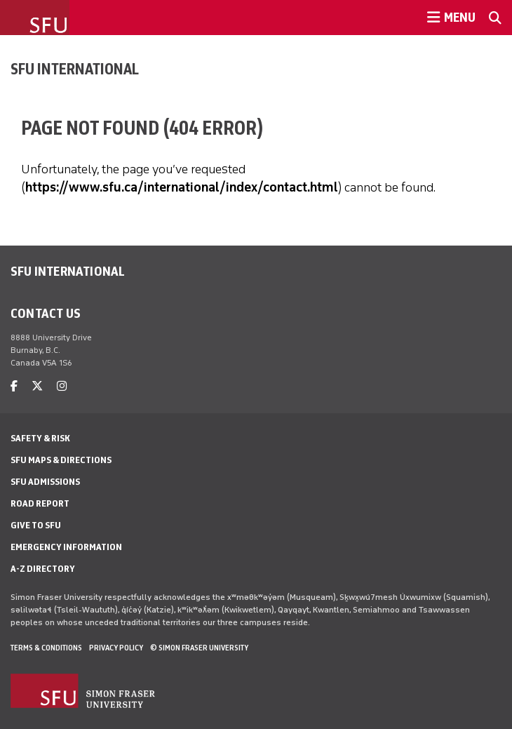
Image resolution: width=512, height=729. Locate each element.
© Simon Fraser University (199, 648)
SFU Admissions (45, 482)
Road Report (40, 503)
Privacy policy (116, 648)
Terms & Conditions (46, 648)
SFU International (75, 69)
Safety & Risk (40, 438)
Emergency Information (66, 547)
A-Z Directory (43, 569)
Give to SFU (36, 525)
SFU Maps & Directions (61, 460)
